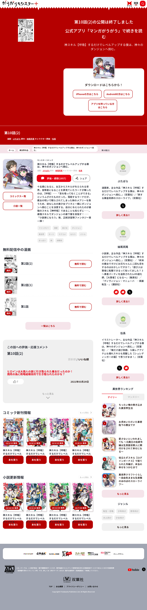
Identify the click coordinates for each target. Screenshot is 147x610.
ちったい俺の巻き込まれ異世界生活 (130, 406)
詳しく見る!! (123, 215)
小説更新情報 (13, 462)
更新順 (72, 359)
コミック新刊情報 (17, 412)
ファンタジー (44, 228)
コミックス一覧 (18, 196)
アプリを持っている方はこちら (102, 105)
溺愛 (56, 228)
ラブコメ (62, 234)
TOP (51, 586)
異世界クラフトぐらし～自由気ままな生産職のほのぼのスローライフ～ (130, 479)
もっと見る (48, 393)
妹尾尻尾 (30, 138)
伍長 (54, 138)
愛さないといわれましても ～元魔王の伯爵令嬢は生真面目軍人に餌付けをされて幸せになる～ (131, 445)
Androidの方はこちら (118, 94)
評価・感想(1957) (56, 178)
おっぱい (42, 240)
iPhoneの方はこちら (87, 94)
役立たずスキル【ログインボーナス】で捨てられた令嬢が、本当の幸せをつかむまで (130, 462)
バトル (83, 234)
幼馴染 (59, 240)
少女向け (120, 517)
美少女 (64, 228)
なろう (73, 234)
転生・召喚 (108, 511)
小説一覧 (18, 206)
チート (51, 234)
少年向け (122, 511)
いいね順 (83, 359)
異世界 (41, 234)
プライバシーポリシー (75, 586)
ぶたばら (17, 138)
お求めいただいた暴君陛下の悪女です (130, 423)
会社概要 (59, 586)
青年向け (134, 511)
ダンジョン (76, 228)
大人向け (107, 517)
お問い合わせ (92, 586)
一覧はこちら (48, 326)
